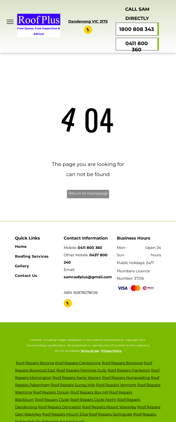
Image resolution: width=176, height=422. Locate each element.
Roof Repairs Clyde (52, 399)
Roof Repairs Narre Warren (76, 377)
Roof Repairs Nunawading (126, 377)
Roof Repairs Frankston (128, 370)
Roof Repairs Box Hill (89, 392)
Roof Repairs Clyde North (93, 399)
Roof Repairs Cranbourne (78, 363)
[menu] (10, 22)
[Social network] (88, 30)
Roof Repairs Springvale (110, 414)
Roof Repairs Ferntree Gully (81, 370)
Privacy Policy (111, 351)
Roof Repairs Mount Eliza (65, 414)
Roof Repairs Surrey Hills (73, 385)
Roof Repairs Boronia (35, 363)
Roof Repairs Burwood (122, 363)
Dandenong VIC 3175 (88, 21)
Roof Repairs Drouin (51, 392)
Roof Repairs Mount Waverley (109, 407)
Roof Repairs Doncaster (59, 407)
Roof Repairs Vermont (116, 385)
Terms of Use (90, 351)
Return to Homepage (88, 193)
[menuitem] (37, 246)
